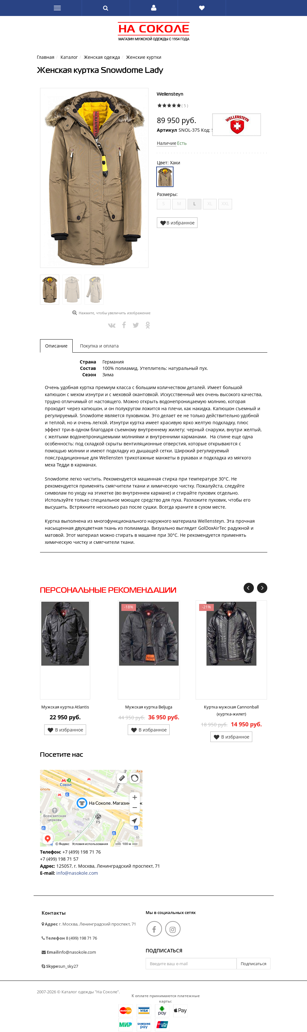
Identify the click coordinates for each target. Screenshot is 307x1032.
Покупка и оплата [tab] (99, 346)
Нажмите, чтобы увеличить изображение (114, 312)
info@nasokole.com (77, 873)
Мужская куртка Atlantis (65, 707)
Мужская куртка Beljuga (148, 707)
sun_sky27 (68, 966)
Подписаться (164, 951)
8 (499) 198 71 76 (81, 938)
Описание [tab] (56, 346)
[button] (154, 8)
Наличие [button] (166, 143)
